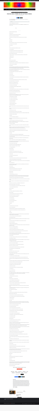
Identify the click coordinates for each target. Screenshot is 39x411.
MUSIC (15, 0)
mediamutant (24, 371)
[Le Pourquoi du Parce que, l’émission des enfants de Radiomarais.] (19, 392)
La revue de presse (15, 11)
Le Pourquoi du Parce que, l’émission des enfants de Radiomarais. (18, 395)
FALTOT (7, 9)
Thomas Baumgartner (13, 19)
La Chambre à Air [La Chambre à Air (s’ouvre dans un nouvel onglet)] (25, 24)
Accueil (13, 11)
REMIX (13, 0)
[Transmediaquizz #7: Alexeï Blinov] (12, 392)
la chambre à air (20, 371)
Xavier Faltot (14, 379)
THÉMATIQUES (13, 9)
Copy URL (22, 374)
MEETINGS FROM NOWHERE (19, 0)
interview (16, 371)
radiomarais (13, 372)
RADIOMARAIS (26, 12)
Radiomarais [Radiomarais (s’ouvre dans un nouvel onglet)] (22, 24)
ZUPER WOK (9, 0)
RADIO (18, 11)
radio (27, 371)
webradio (22, 372)
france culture (12, 371)
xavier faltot (26, 372)
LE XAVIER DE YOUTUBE (21, 12)
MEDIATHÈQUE (9, 9)
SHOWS (11, 0)
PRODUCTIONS (17, 9)
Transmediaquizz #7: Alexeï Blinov (12, 394)
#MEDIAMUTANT (13, 12)
